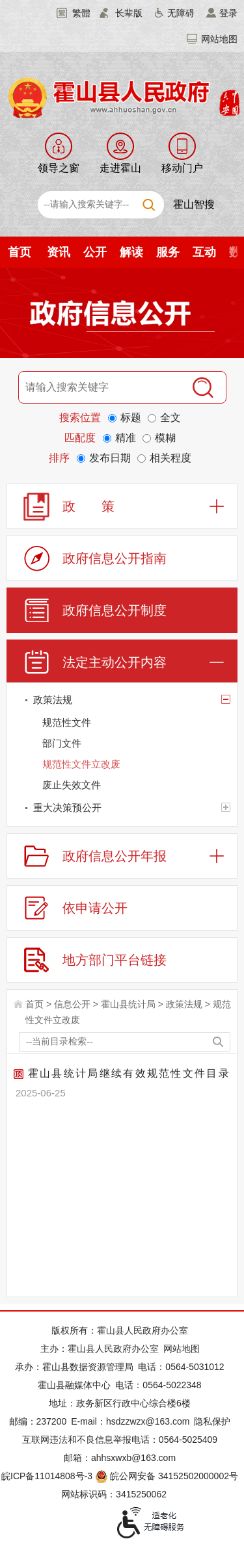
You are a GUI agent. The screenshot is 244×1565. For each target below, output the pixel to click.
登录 (228, 13)
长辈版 (128, 13)
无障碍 (181, 13)
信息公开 (72, 1004)
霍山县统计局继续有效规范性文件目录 (122, 1073)
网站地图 (219, 39)
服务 (168, 252)
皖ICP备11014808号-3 (46, 1476)
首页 (19, 252)
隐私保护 (212, 1421)
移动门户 (182, 168)
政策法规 (184, 1004)
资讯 (58, 252)
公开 (95, 252)
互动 (204, 252)
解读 (131, 252)
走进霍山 (120, 168)
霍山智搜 (194, 204)
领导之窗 (58, 168)
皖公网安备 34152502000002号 (167, 1476)
